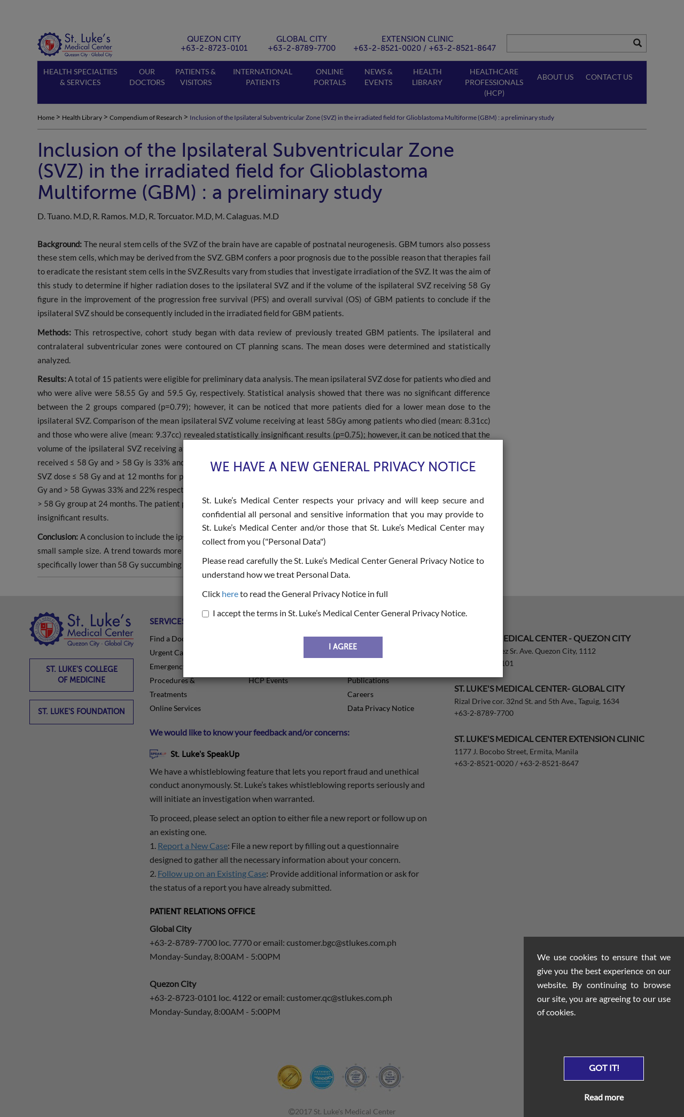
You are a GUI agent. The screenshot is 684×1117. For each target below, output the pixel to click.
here (230, 593)
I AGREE (343, 647)
